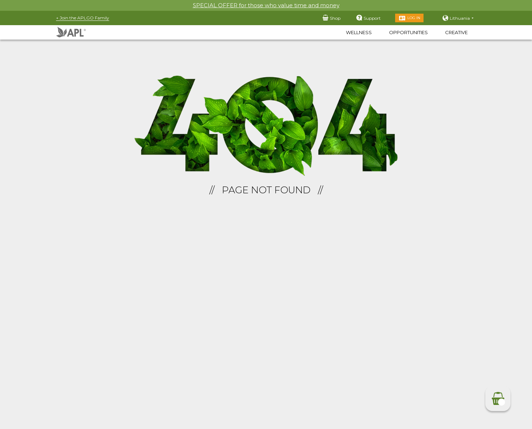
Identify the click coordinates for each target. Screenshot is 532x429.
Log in (413, 17)
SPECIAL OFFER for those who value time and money (266, 5)
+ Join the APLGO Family (82, 17)
